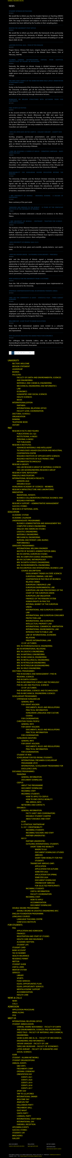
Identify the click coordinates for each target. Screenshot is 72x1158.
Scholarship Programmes (24, 696)
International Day (25, 1122)
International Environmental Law (42, 629)
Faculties (16, 375)
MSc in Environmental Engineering (33, 565)
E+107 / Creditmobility (31, 827)
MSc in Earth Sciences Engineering (33, 563)
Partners (21, 406)
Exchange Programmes (23, 772)
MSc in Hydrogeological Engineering (34, 646)
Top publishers (24, 442)
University (13, 361)
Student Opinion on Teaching (20, 11)
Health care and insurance (30, 939)
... (27, 353)
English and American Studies (31, 529)
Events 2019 (26, 1083)
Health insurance (20, 956)
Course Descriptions (31, 571)
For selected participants (47, 886)
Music (19, 400)
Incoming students (30, 794)
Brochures (17, 1136)
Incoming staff (28, 791)
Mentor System (19, 970)
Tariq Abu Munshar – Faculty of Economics (37, 1046)
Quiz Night (22, 1111)
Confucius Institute (26, 922)
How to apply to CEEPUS (37, 797)
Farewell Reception (26, 1125)
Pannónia (21, 774)
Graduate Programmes (23, 546)
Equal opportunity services (30, 987)
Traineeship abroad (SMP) (42, 864)
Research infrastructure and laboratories (33, 490)
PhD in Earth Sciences (27, 680)
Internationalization (22, 403)
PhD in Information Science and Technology (38, 682)
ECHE (23, 822)
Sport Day (21, 1091)
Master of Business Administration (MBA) (36, 551)
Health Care (22, 995)
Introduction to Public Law (39, 632)
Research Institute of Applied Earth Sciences (38, 456)
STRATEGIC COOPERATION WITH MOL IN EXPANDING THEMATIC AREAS (33, 291)
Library (20, 975)
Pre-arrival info (33, 802)
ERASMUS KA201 (24, 484)
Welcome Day (23, 1099)
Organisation (18, 417)
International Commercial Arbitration (44, 627)
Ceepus (20, 783)
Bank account (19, 950)
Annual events (19, 1063)
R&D (10, 428)
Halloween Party (25, 1105)
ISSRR (14, 1055)
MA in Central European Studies (32, 554)
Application (40, 866)
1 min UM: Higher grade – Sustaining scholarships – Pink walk (33, 254)
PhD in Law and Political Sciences (33, 685)
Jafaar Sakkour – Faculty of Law (32, 1044)
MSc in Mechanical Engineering (32, 657)
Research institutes (21, 445)
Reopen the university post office (22, 28)
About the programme (32, 786)
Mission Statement (21, 367)
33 (30, 353)
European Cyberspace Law (38, 585)
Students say (18, 1133)
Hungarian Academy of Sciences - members (32, 487)
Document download (31, 780)
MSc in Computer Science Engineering (34, 557)
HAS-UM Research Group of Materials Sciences (39, 467)
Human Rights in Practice (38, 602)
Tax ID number (19, 953)
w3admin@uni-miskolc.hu (55, 1154)
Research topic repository (25, 473)
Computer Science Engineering (31, 526)
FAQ (14, 928)
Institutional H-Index (27, 437)
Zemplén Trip (23, 1102)
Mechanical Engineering (28, 537)
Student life (23, 945)
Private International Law (38, 641)
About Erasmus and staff (38, 819)
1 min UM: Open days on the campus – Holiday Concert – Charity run (35, 132)
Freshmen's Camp (25, 1069)
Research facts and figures (25, 431)
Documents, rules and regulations (43, 707)
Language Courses (21, 917)
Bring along (18, 1013)
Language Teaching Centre (30, 919)
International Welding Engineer (32, 549)
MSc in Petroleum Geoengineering (33, 666)
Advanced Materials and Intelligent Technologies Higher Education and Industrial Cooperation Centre (39, 450)
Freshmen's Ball (24, 1108)
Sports (20, 978)
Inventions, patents (26, 495)
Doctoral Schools (21, 414)
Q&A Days (21, 1066)
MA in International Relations (31, 649)
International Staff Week (29, 1119)
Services (16, 973)
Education (13, 512)
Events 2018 (26, 1086)
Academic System (20, 515)
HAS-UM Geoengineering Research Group (36, 470)
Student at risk (24, 755)
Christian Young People (28, 721)
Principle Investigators (23, 476)
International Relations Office (32, 408)
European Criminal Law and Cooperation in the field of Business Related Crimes (43, 579)
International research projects (28, 478)
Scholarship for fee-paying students (34, 758)
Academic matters (25, 942)
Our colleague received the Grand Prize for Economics (31, 336)
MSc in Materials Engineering (31, 655)
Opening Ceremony (26, 1072)
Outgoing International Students (42, 844)
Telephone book (20, 422)
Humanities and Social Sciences (32, 394)
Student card (18, 948)
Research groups (20, 464)
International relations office (27, 1021)
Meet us (12, 1018)
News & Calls (15, 998)
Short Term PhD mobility (42, 847)
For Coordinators (30, 719)
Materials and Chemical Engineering (34, 383)
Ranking (16, 419)
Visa (14, 1015)
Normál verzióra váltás (16, 1)
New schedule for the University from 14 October (28, 279)
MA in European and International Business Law (40, 568)
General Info (27, 702)
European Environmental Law (40, 588)
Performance (23, 543)
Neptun (15, 962)
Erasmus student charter (38, 816)
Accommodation (38, 903)
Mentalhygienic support (28, 989)
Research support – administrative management (35, 504)
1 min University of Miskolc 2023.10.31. (24, 242)
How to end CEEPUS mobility (39, 799)
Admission (13, 1007)
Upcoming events (20, 1127)
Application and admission (30, 931)
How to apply (36, 900)
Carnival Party (24, 1116)
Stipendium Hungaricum (28, 699)
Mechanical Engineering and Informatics (37, 386)
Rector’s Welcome (20, 364)
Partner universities (35, 836)
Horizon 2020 (23, 481)
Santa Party (22, 1113)
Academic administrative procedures (17, 1146)
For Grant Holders (30, 705)
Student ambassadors (23, 1024)
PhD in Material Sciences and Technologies (37, 691)
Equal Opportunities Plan (29, 984)
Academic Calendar (21, 518)
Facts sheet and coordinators (40, 813)
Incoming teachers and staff (40, 833)
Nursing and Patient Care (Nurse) (32, 540)
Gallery (16, 1139)
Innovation (17, 492)
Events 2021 (26, 1077)
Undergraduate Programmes (26, 521)
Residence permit (20, 959)
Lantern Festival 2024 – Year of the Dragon (26, 45)
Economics (22, 392)
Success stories (19, 506)
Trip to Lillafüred (25, 1094)
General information (31, 777)
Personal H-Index (25, 439)
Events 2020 (26, 1080)
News (14, 1001)
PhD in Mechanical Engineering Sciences (36, 693)
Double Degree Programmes (25, 908)
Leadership (17, 369)
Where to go (41, 850)
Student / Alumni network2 (25, 1058)
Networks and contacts (33, 805)
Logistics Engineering (27, 532)
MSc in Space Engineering (29, 668)
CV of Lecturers (29, 643)
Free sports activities (17, 108)
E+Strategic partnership (33, 825)
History (16, 425)
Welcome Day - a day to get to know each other (27, 321)
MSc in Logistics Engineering (30, 652)
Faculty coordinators (41, 894)
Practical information (37, 710)
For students (15, 925)
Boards (15, 372)
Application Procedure (23, 1010)
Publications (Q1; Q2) (26, 434)
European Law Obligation (38, 596)
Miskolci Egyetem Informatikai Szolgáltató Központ (31, 1156)
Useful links (18, 967)
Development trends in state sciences (44, 574)
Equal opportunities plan (33, 1146)
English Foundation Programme (27, 914)
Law (19, 389)
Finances (21, 934)
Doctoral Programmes (23, 671)
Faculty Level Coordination (30, 411)
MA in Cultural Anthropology (31, 560)
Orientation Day (24, 1074)
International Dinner (27, 1097)
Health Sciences (24, 397)
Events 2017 (26, 1088)
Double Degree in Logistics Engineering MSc (38, 911)
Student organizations (23, 1060)
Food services (23, 981)
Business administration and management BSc (39, 523)
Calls (15, 1004)
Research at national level (25, 509)
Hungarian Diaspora (27, 738)
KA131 (24, 839)
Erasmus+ (21, 808)
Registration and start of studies (33, 936)
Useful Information (39, 891)
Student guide (19, 964)
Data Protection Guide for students (54, 1148)
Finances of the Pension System (41, 599)
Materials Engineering (27, 535)
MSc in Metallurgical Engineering (33, 660)
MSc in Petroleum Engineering (31, 663)
